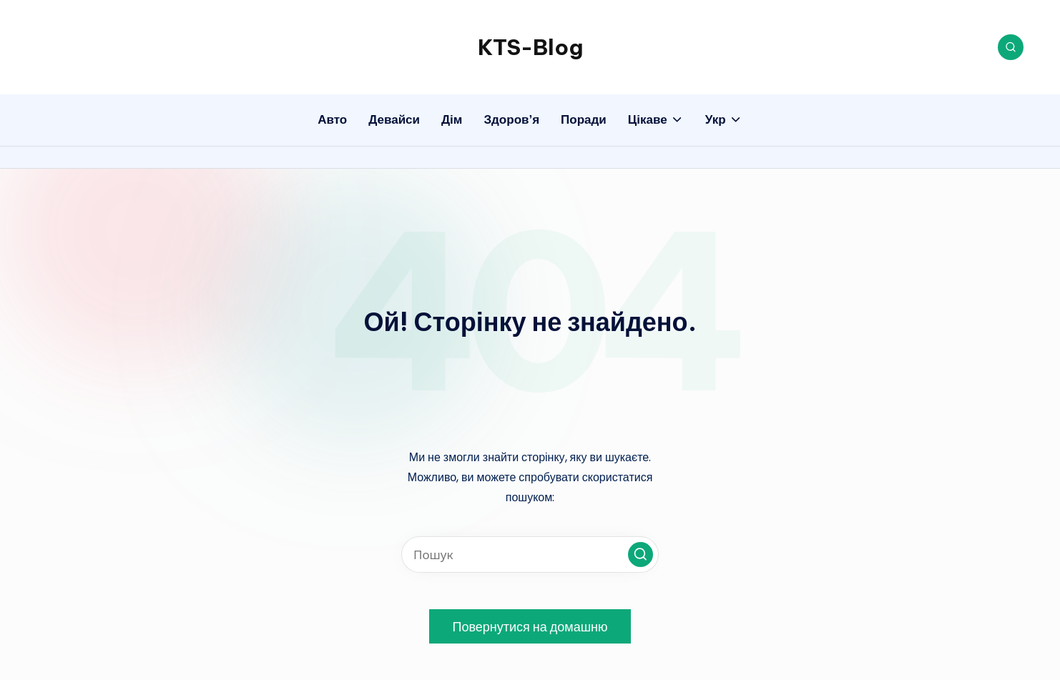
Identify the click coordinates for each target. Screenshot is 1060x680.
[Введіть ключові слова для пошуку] (530, 554)
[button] (640, 554)
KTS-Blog (530, 47)
